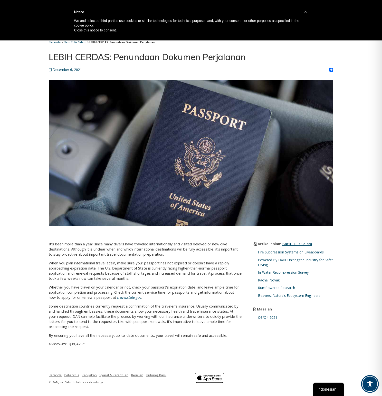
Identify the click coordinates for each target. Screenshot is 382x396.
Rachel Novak (269, 280)
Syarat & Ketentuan (113, 375)
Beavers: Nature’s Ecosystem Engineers (289, 295)
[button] (305, 12)
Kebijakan (89, 375)
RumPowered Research (276, 287)
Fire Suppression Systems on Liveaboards (291, 252)
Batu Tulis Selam (297, 243)
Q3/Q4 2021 (267, 317)
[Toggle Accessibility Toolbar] (370, 384)
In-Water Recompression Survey (283, 272)
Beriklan (137, 375)
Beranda (55, 375)
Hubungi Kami (156, 375)
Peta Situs (71, 375)
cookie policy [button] (83, 25)
